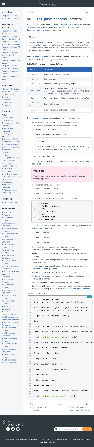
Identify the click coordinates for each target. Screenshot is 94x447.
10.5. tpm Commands (10, 202)
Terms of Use (70, 439)
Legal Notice (44, 442)
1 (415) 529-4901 (57, 439)
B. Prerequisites (7, 171)
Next (87, 12)
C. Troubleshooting (9, 174)
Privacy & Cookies (83, 439)
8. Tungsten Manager (10, 144)
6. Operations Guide (10, 139)
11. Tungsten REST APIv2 (11, 158)
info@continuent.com (40, 439)
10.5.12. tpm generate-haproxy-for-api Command (10, 274)
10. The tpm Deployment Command (8, 97)
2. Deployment (7, 120)
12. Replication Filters (9, 160)
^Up (59, 12)
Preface (5, 115)
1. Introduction (7, 117)
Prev (32, 12)
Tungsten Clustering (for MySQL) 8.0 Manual (9, 55)
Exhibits (53, 442)
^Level (59, 404)
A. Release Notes (8, 168)
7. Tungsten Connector (11, 142)
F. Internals (6, 187)
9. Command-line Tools (11, 147)
